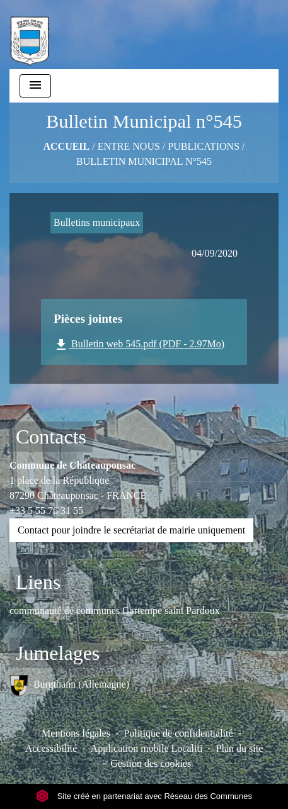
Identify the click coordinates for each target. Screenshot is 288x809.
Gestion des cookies (150, 763)
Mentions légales (76, 733)
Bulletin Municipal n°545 (144, 161)
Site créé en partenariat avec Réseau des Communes (144, 796)
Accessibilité (51, 748)
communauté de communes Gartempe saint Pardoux (114, 610)
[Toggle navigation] (35, 86)
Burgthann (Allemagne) (69, 685)
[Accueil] (29, 35)
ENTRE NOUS (129, 146)
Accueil (66, 146)
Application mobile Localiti (147, 748)
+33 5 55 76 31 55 (46, 510)
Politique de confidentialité (178, 733)
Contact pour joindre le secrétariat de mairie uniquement (131, 530)
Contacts (51, 436)
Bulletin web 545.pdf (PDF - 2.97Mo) (139, 344)
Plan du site (239, 748)
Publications (203, 146)
